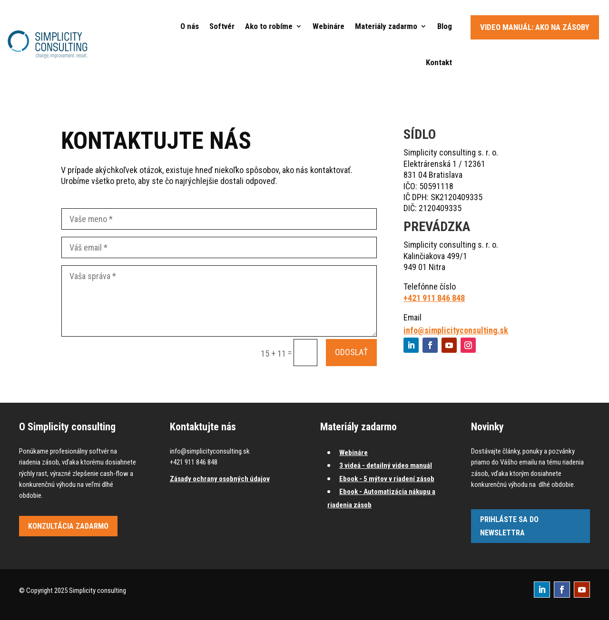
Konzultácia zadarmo (68, 526)
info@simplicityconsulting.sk (455, 330)
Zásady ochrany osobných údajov (220, 479)
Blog (444, 26)
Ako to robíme (269, 26)
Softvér (222, 26)
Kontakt (439, 62)
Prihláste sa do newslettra (509, 526)
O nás (189, 26)
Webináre (328, 26)
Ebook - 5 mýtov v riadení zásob (386, 479)
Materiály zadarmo (386, 26)
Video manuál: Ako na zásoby (534, 27)
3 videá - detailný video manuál (385, 465)
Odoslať (351, 352)
